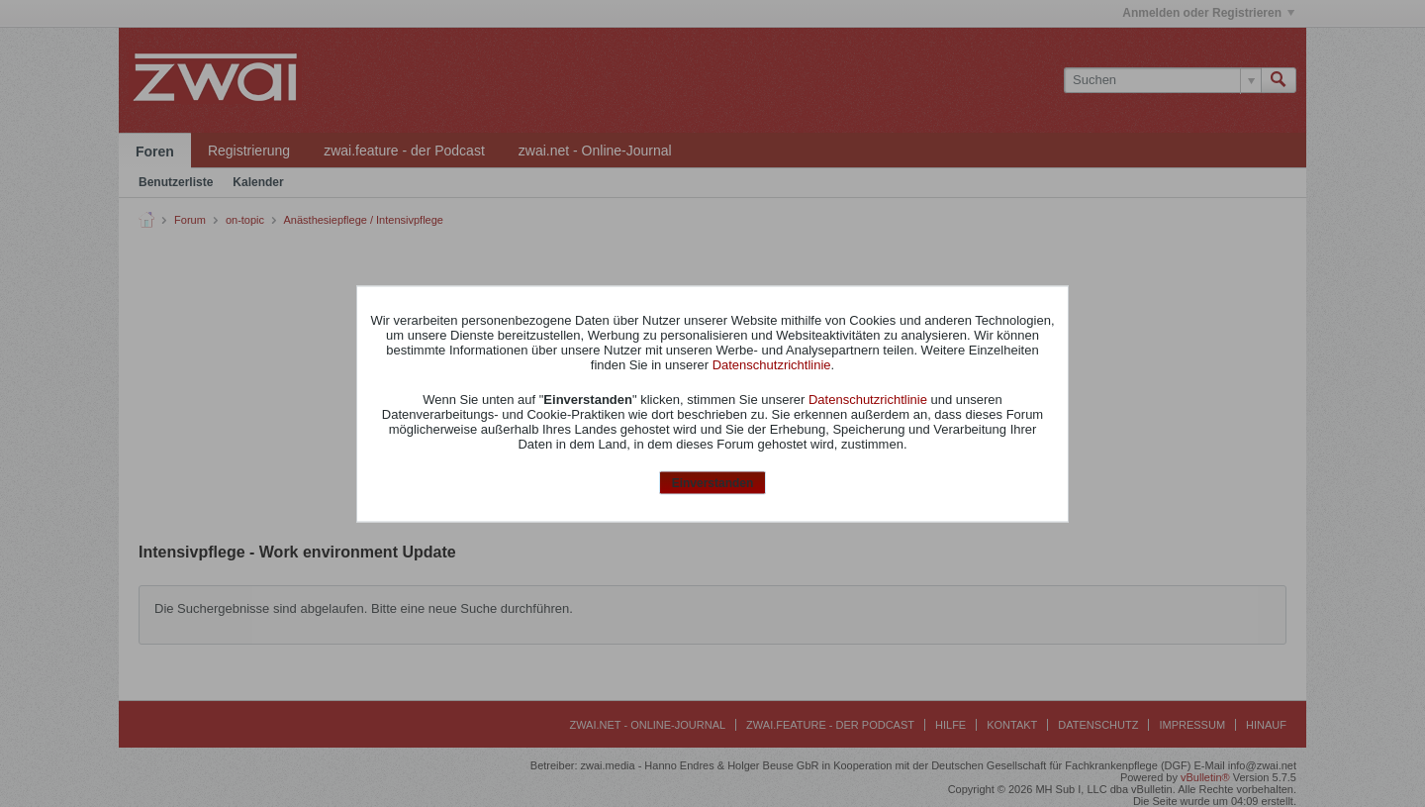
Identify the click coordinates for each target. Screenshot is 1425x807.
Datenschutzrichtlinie (771, 364)
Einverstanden (713, 483)
